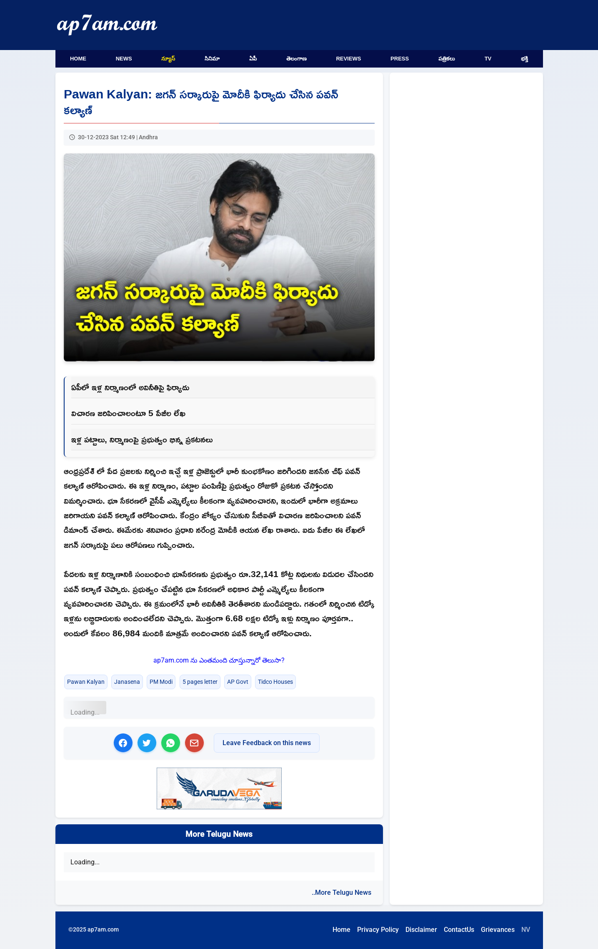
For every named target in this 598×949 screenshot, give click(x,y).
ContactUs (459, 930)
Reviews (348, 58)
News (124, 58)
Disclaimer (421, 930)
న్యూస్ (168, 58)
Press (399, 58)
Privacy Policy (378, 930)
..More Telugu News (341, 892)
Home (78, 58)
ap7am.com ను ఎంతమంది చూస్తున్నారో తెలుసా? (219, 660)
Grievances (498, 930)
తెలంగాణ (296, 58)
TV (488, 58)
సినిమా (212, 58)
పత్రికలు (446, 58)
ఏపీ (253, 58)
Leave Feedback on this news (267, 743)
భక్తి (524, 58)
